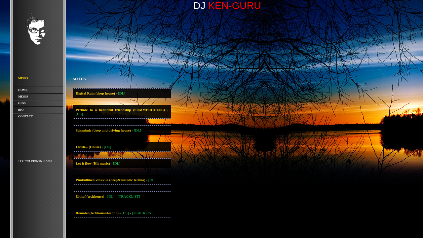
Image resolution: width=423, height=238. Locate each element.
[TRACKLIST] (129, 196)
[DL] (121, 93)
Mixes (23, 96)
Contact (25, 116)
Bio (21, 109)
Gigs (22, 103)
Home (23, 90)
